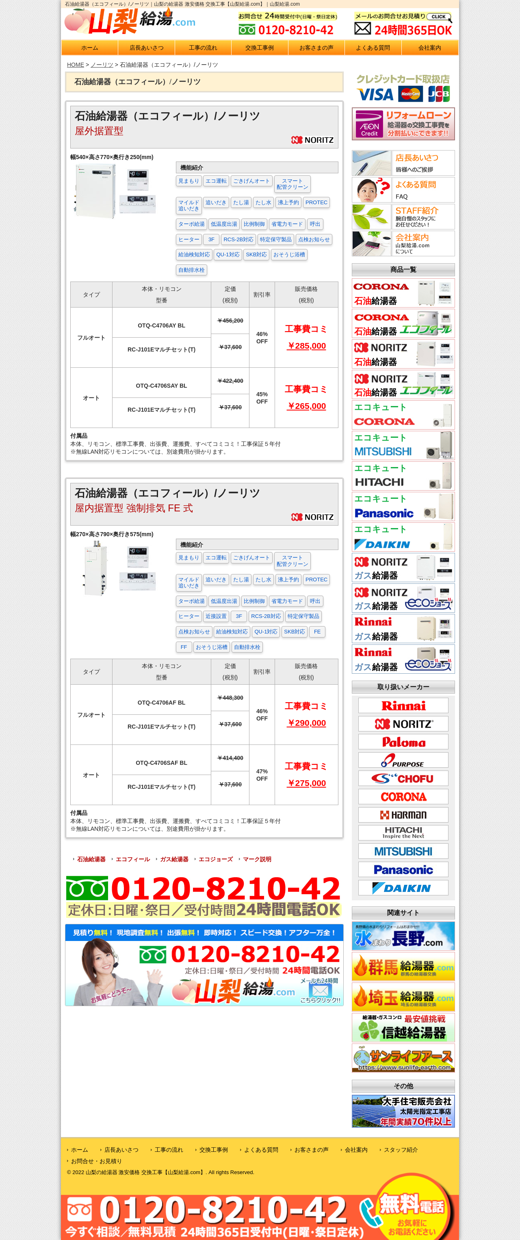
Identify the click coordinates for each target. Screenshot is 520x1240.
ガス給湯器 (174, 859)
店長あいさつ (147, 47)
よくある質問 (373, 47)
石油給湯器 (91, 859)
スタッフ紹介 (401, 1149)
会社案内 (429, 47)
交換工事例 (259, 47)
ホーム (89, 47)
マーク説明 (257, 859)
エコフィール (133, 859)
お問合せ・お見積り (96, 1161)
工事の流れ (203, 47)
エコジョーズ (216, 859)
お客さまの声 (316, 47)
